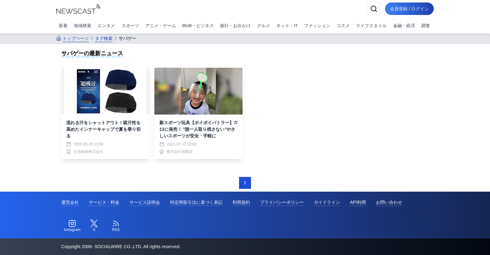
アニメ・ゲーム (160, 25)
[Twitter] (94, 225)
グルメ (263, 25)
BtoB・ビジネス (197, 25)
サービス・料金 (104, 202)
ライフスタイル (371, 25)
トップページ (72, 38)
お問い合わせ (389, 202)
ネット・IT (287, 25)
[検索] (374, 8)
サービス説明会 (144, 202)
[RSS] (116, 225)
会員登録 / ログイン (409, 8)
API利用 (358, 202)
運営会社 (70, 202)
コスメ (343, 25)
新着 (63, 25)
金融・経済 (404, 25)
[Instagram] (72, 225)
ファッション (317, 25)
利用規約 (241, 202)
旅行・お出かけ (235, 25)
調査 (425, 25)
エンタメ (106, 25)
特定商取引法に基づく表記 (196, 202)
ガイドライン (327, 202)
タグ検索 (103, 38)
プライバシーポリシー (282, 202)
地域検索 (82, 25)
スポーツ (130, 25)
